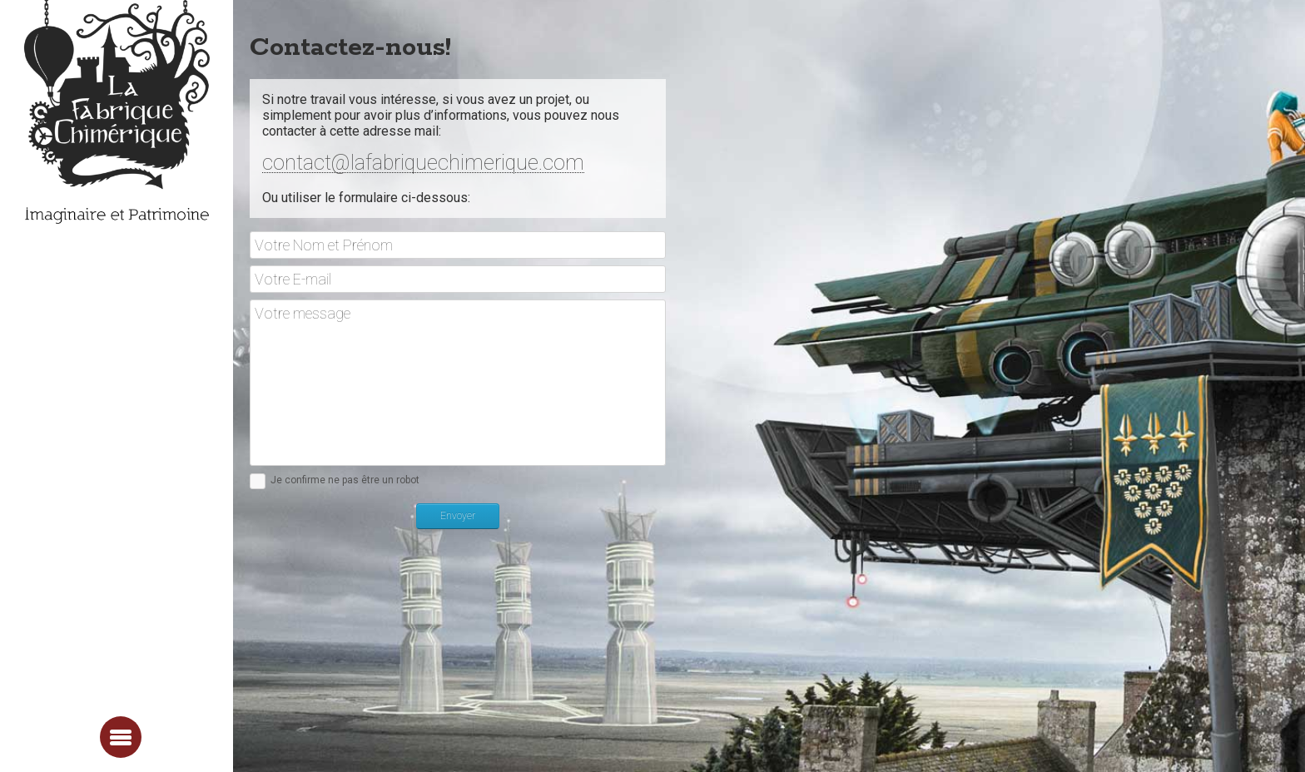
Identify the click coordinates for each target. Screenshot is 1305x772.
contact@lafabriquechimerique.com (423, 164)
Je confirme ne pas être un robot (344, 480)
